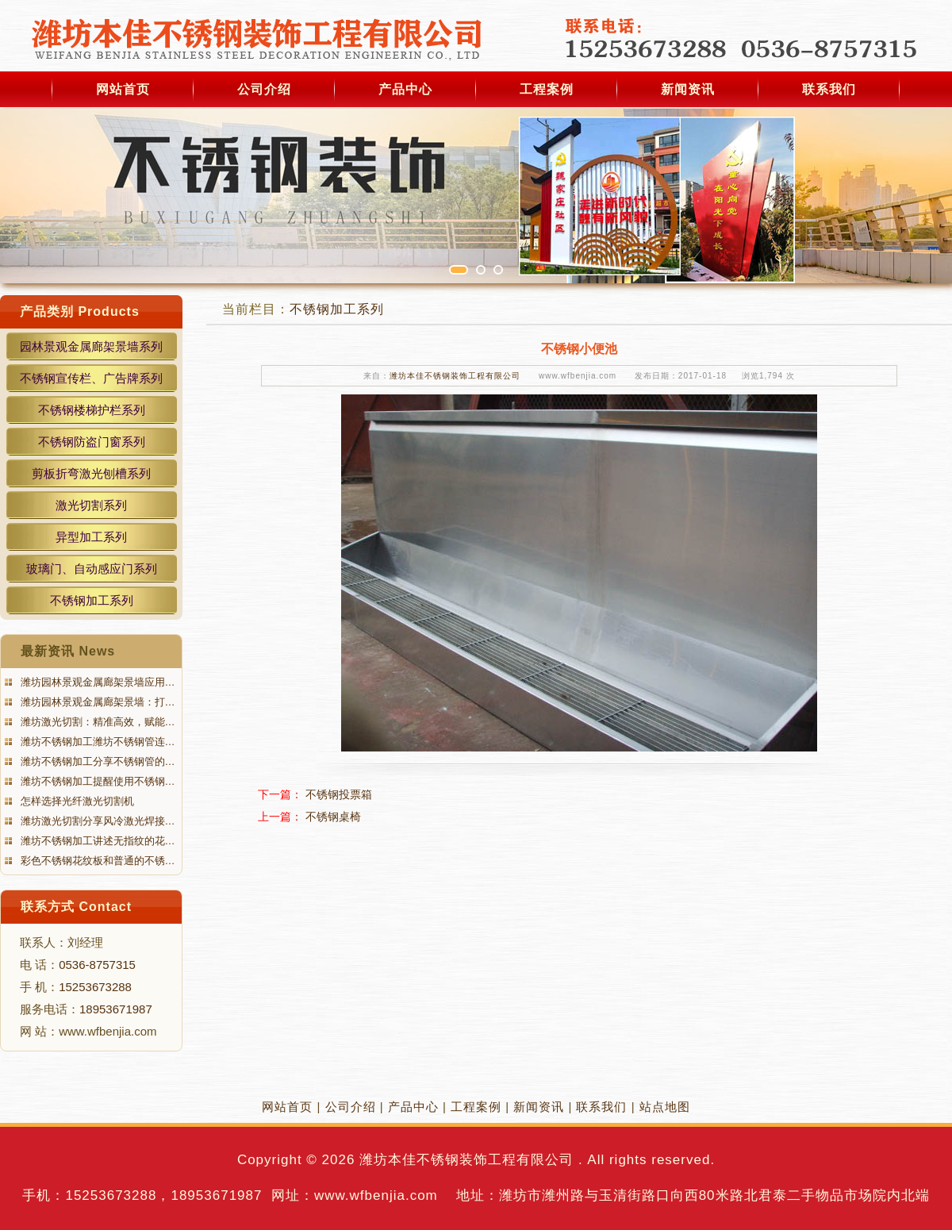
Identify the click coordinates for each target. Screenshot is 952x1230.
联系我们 (829, 89)
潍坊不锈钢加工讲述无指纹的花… (96, 841)
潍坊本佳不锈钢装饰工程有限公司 (455, 375)
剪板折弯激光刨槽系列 (91, 473)
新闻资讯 (688, 89)
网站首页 (123, 89)
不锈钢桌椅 (333, 816)
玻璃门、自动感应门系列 (91, 568)
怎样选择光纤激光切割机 (75, 801)
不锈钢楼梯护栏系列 (91, 410)
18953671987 (115, 1009)
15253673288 (95, 987)
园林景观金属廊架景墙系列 (91, 346)
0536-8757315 (97, 964)
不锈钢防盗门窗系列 (91, 441)
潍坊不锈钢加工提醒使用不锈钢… (96, 781)
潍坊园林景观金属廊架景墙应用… (96, 682)
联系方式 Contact (76, 906)
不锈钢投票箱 (338, 794)
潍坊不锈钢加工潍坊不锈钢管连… (96, 742)
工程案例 (547, 89)
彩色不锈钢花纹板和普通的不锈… (96, 861)
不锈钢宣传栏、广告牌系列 (91, 378)
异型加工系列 (91, 537)
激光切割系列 (91, 505)
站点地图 (664, 1106)
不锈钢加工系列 (91, 600)
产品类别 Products (80, 311)
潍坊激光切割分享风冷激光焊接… (96, 821)
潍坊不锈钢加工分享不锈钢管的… (96, 761)
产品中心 (405, 89)
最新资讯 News (68, 651)
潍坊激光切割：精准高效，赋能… (96, 722)
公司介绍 (264, 89)
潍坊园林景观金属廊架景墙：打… (96, 702)
